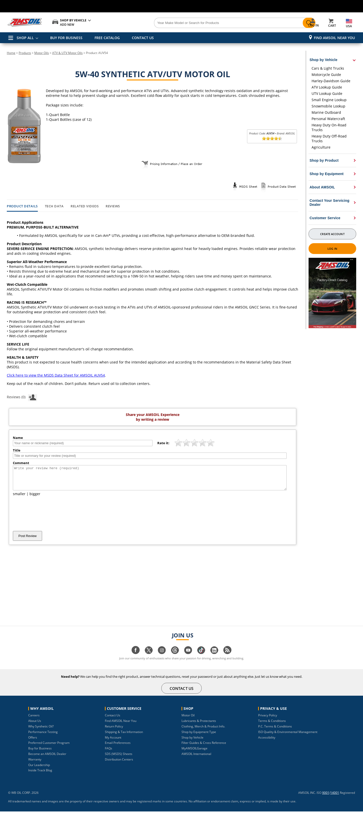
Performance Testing (43, 736)
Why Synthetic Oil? (41, 731)
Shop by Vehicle (192, 742)
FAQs (108, 753)
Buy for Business (40, 753)
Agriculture (321, 147)
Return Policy (114, 731)
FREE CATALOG (107, 37)
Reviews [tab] (113, 206)
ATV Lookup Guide (327, 87)
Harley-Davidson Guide (331, 80)
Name (18, 437)
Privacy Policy (267, 720)
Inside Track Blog (40, 775)
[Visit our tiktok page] (201, 657)
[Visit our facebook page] (136, 657)
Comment (21, 463)
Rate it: (163, 443)
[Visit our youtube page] (188, 657)
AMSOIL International (196, 758)
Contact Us (112, 720)
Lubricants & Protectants (199, 725)
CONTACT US (143, 37)
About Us (34, 725)
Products (25, 53)
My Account (113, 742)
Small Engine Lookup (329, 99)
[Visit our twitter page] (149, 657)
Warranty (34, 764)
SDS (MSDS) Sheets (118, 758)
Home (11, 53)
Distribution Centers (119, 764)
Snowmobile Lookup (328, 106)
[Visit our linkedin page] (214, 657)
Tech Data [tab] (54, 206)
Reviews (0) (22, 396)
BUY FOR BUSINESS (66, 37)
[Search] (209, 23)
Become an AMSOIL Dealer (47, 758)
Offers (32, 742)
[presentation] (51, 518)
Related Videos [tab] (85, 206)
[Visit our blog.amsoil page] (227, 657)
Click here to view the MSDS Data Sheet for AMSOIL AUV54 (56, 375)
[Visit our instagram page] (162, 657)
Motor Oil (188, 720)
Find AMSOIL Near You (334, 37)
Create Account (332, 234)
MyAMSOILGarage (194, 753)
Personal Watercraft (328, 118)
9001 (325, 797)
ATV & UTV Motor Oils (67, 53)
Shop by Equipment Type (199, 736)
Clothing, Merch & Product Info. (203, 731)
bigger (34, 498)
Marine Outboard (326, 112)
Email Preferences (118, 747)
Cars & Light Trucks (328, 68)
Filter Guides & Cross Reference (204, 747)
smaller (19, 498)
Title (16, 450)
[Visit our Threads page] (175, 657)
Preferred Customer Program (49, 747)
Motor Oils (41, 53)
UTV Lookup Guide (327, 93)
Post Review (27, 540)
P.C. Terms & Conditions (275, 731)
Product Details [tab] (22, 206)
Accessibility (266, 742)
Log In (332, 248)
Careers (34, 720)
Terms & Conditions (272, 725)
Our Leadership (39, 769)
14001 (334, 797)
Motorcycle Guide (326, 74)
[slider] (272, 138)
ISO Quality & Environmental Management (287, 736)
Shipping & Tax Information (124, 736)
